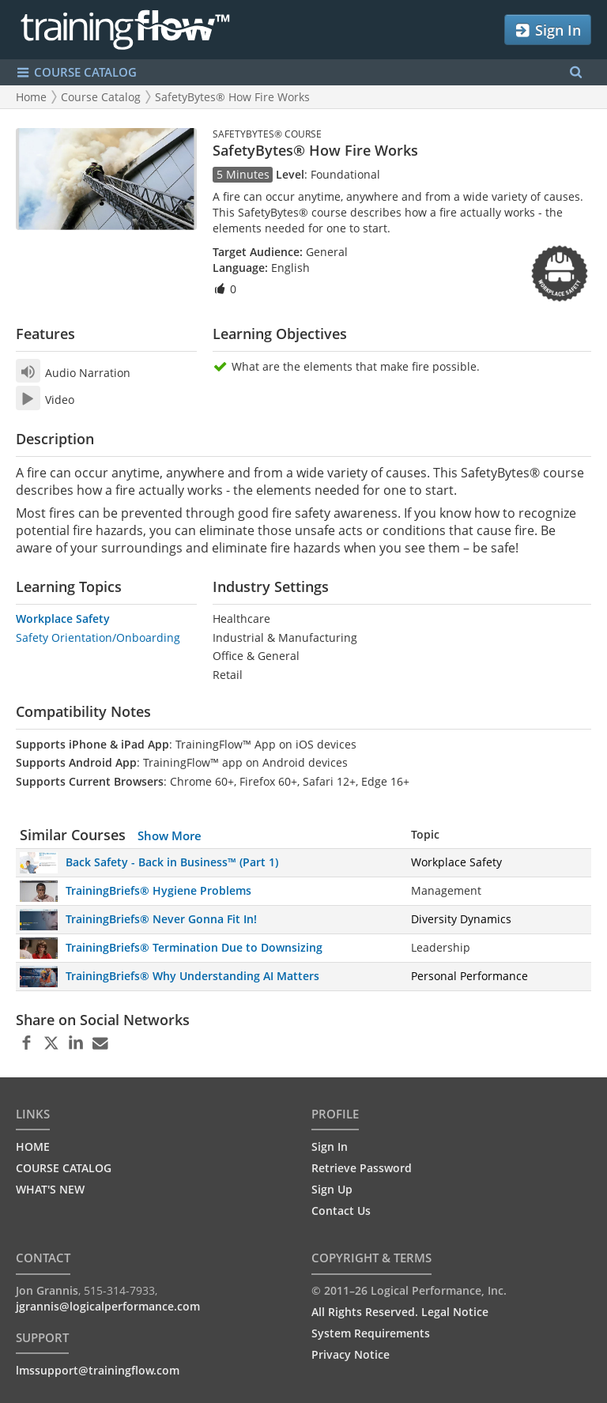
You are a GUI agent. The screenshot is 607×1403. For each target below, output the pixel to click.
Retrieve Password (361, 1167)
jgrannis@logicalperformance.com (108, 1306)
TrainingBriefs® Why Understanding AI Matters (192, 975)
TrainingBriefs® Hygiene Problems (158, 890)
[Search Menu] (575, 72)
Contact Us (341, 1210)
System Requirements (370, 1333)
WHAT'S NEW (50, 1189)
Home (31, 96)
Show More (170, 835)
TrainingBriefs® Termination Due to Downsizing (194, 947)
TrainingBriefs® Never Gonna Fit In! (161, 918)
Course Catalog (101, 96)
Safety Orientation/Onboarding (98, 637)
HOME (33, 1146)
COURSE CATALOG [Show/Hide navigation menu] (76, 72)
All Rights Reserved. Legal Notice (399, 1311)
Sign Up (332, 1189)
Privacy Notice (350, 1354)
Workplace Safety (63, 618)
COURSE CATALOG (63, 1167)
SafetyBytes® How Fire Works (232, 96)
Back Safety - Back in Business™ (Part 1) (172, 861)
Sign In (547, 30)
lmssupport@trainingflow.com (97, 1370)
